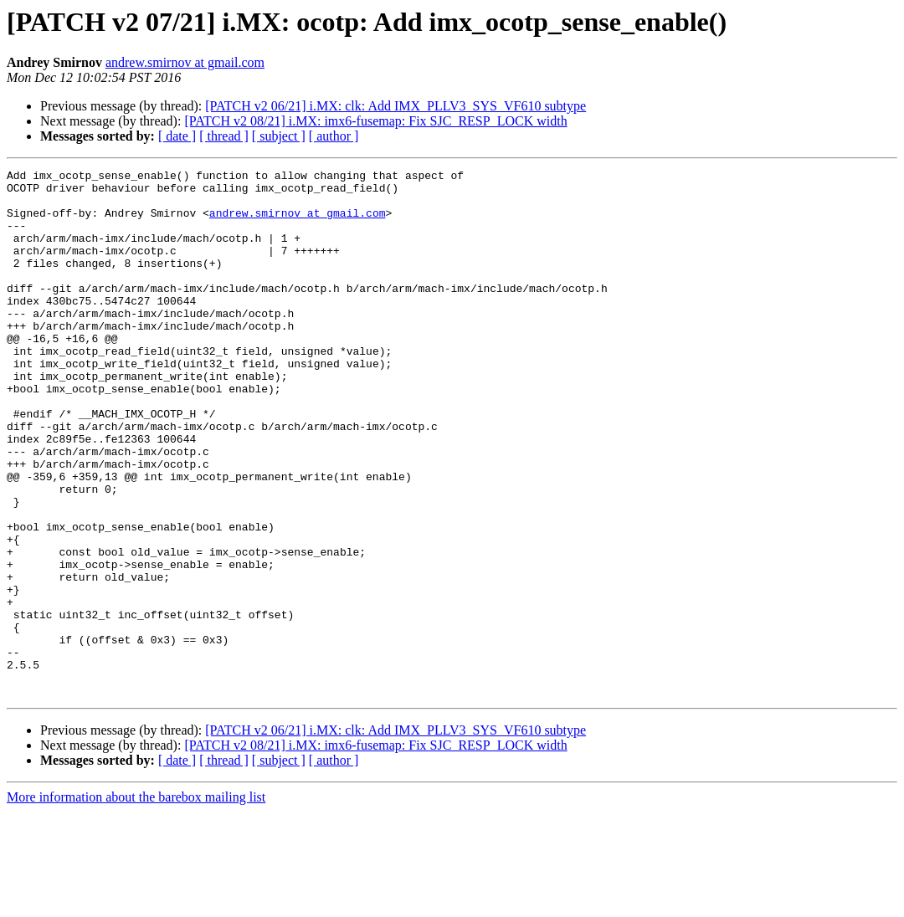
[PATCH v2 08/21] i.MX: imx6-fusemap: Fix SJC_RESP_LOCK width (375, 121)
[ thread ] (224, 136)
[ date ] (177, 136)
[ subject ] (279, 136)
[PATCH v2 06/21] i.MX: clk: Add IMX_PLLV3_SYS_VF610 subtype (395, 106)
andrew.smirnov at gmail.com (185, 62)
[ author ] (334, 136)
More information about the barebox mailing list (136, 902)
